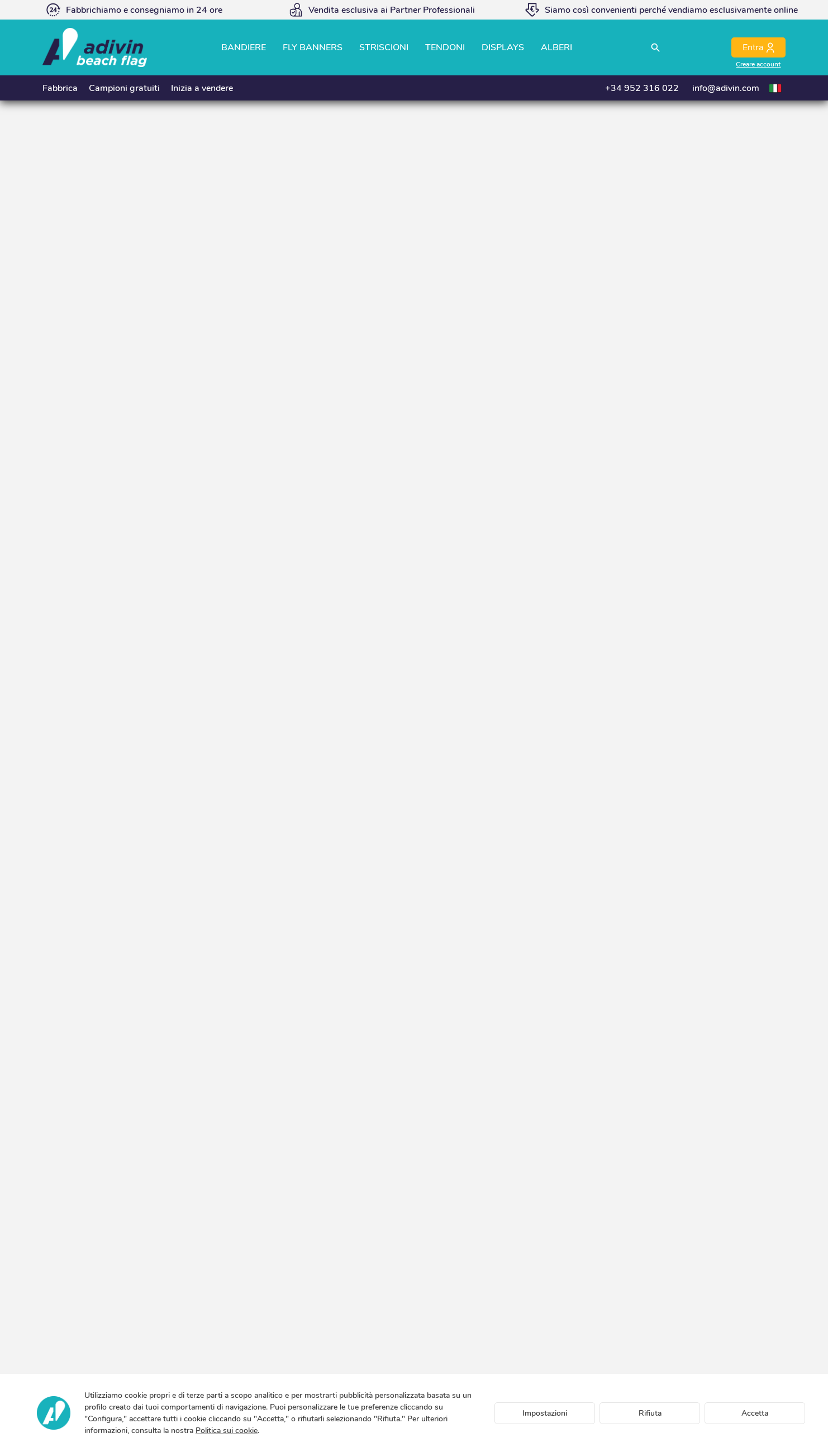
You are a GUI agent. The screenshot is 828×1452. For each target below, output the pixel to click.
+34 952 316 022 (642, 88)
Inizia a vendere (202, 88)
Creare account (758, 64)
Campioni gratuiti (124, 88)
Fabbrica (60, 88)
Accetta (754, 1413)
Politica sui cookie (227, 1430)
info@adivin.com (725, 88)
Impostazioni (544, 1413)
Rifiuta (650, 1413)
